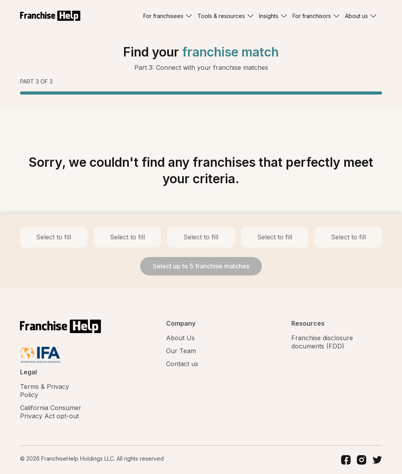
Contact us (182, 364)
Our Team (181, 351)
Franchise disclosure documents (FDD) (322, 342)
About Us (180, 338)
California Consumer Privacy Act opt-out (50, 412)
